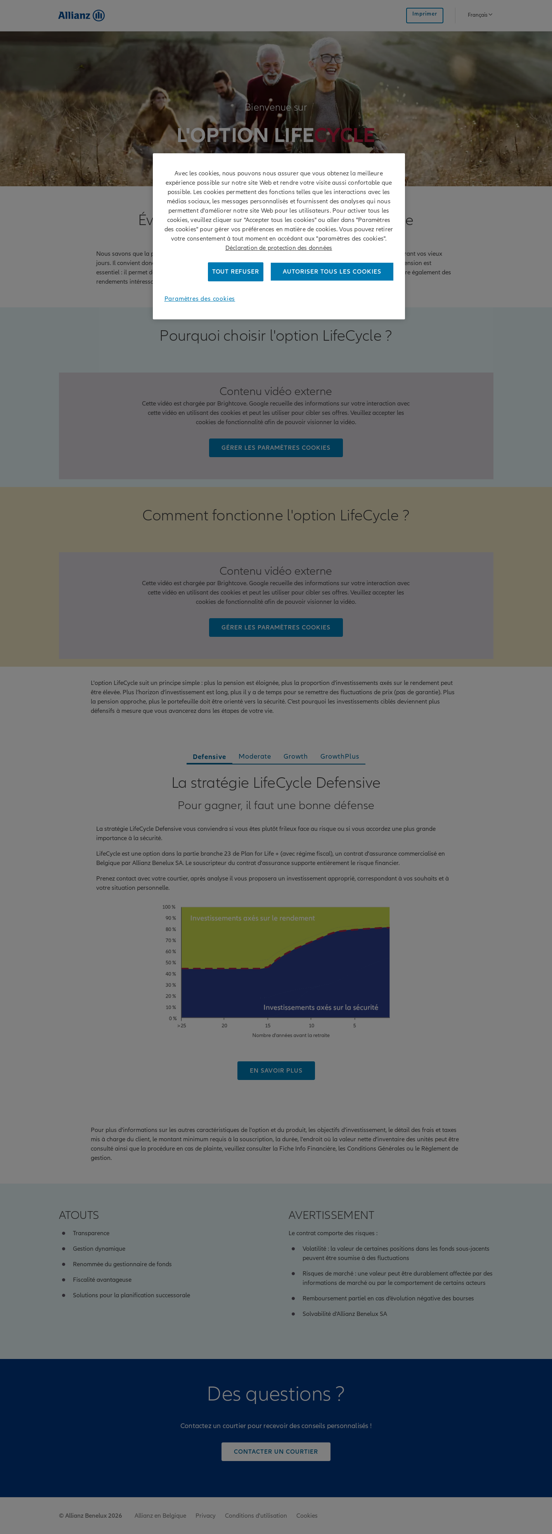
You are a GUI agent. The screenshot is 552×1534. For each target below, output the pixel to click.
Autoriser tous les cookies (332, 272)
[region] (279, 236)
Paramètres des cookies (199, 299)
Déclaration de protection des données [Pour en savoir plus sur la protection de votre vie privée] (278, 248)
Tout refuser (235, 272)
